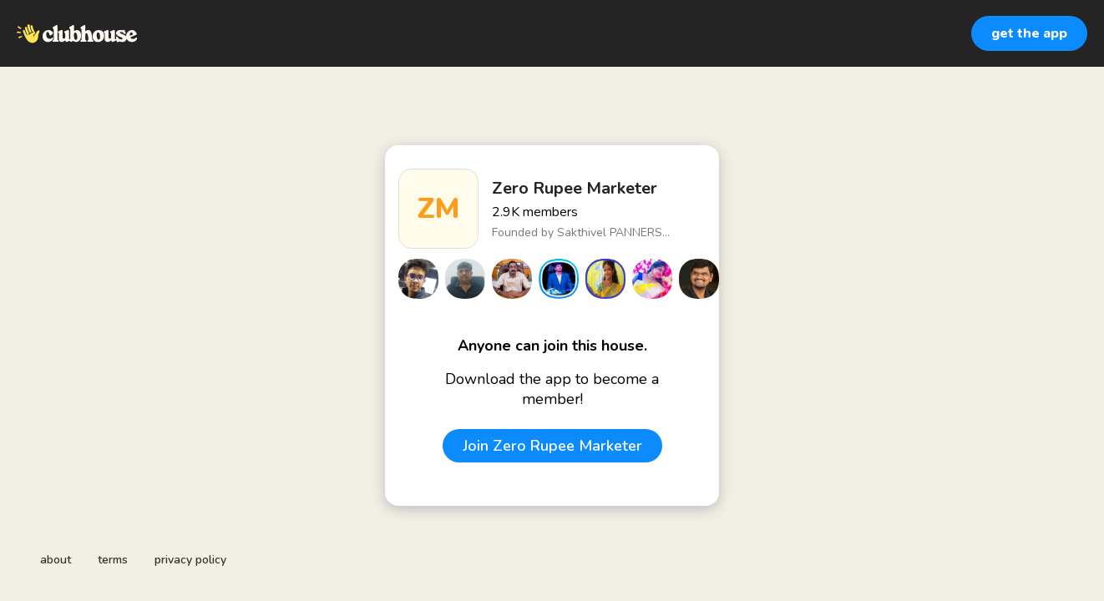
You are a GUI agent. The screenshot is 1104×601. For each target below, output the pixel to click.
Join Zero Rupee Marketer (552, 446)
